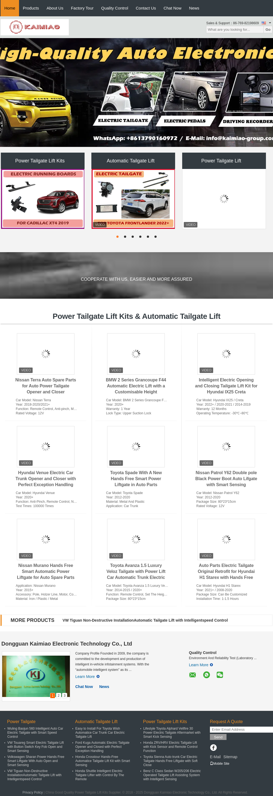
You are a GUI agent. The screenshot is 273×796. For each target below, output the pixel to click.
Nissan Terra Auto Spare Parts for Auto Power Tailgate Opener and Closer (45, 386)
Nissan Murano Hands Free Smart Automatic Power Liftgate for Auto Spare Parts (45, 571)
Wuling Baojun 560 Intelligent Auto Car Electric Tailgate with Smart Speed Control (35, 733)
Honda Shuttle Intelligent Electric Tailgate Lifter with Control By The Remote (99, 775)
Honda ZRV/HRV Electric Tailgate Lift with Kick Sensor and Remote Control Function (170, 747)
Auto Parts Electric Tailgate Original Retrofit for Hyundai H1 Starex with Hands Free (226, 571)
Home (9, 8)
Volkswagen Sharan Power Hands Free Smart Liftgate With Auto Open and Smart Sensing (35, 761)
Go (268, 29)
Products (31, 8)
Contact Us (146, 8)
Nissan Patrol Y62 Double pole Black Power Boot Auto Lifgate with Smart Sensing (226, 478)
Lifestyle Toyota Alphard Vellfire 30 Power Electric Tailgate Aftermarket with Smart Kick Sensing (172, 733)
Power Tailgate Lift (221, 160)
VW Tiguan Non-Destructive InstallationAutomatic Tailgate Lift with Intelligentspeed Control (145, 620)
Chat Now (172, 8)
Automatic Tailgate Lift (130, 160)
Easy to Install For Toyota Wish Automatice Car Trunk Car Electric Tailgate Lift (100, 733)
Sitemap (230, 757)
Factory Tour (82, 8)
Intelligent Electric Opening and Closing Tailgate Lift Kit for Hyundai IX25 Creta (226, 386)
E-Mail (215, 757)
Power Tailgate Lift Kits (40, 160)
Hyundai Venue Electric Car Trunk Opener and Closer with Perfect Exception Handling (45, 478)
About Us (54, 8)
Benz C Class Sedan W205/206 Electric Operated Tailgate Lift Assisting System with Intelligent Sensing (172, 775)
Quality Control (114, 8)
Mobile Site (219, 764)
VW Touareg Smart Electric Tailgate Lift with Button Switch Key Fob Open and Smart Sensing (35, 747)
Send (218, 737)
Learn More (87, 676)
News (194, 8)
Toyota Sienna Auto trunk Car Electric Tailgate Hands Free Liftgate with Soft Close (170, 761)
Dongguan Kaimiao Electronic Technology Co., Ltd (66, 644)
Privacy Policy (33, 792)
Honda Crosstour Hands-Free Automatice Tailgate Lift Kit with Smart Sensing (102, 761)
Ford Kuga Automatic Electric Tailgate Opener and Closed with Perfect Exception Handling (102, 747)
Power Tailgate (21, 721)
